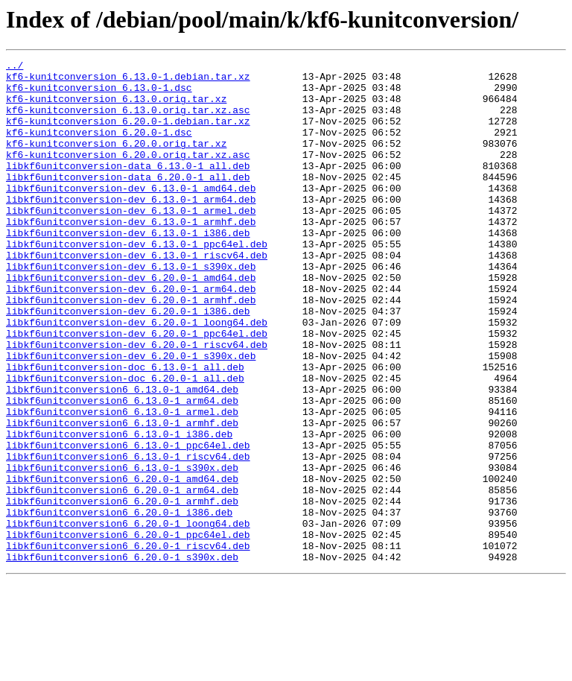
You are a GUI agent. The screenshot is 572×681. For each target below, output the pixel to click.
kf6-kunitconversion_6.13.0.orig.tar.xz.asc (128, 120)
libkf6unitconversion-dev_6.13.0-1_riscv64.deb (136, 295)
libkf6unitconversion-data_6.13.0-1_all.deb (128, 187)
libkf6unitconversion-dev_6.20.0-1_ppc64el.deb (136, 389)
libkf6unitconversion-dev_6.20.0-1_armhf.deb (130, 348)
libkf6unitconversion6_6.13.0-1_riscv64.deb (128, 536)
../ (14, 67)
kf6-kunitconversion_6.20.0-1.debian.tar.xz (128, 134)
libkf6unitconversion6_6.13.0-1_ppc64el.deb (128, 523)
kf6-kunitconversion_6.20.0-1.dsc (99, 147)
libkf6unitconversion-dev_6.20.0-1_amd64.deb (130, 322)
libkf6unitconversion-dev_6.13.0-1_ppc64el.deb (136, 281)
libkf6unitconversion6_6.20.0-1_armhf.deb (122, 590)
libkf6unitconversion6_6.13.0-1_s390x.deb (122, 550)
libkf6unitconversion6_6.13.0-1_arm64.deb (122, 469)
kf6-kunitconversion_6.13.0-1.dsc (99, 94)
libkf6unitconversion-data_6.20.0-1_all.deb (128, 201)
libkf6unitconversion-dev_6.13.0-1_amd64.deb (130, 214)
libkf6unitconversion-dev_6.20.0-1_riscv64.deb (136, 402)
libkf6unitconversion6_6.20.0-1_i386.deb (119, 603)
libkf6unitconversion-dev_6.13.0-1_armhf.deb (130, 255)
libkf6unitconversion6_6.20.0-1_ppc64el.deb (128, 630)
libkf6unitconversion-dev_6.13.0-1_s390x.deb (130, 308)
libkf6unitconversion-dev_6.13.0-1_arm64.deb (130, 228)
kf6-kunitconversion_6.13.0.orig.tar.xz (116, 107)
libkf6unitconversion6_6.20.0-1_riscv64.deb (128, 643)
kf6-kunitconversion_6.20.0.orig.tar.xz (116, 161)
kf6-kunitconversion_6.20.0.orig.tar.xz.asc (128, 174)
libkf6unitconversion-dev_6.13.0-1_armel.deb (130, 241)
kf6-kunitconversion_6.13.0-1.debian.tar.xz (128, 80)
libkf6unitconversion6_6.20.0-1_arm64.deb (122, 576)
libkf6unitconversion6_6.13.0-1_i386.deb (119, 509)
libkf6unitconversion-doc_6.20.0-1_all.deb (125, 442)
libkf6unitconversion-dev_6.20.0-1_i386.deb (128, 362)
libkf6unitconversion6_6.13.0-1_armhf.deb (122, 496)
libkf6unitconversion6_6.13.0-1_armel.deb (122, 483)
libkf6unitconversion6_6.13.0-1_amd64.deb (122, 456)
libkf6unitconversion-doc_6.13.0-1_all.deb (125, 429)
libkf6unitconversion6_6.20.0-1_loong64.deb (128, 617)
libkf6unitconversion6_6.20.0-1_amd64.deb (122, 563)
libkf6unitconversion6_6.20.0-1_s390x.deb (122, 657)
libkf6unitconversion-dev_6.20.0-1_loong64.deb (136, 375)
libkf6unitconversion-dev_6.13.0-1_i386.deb (128, 268)
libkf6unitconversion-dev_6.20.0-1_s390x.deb (130, 415)
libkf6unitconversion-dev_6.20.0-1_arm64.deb (130, 335)
